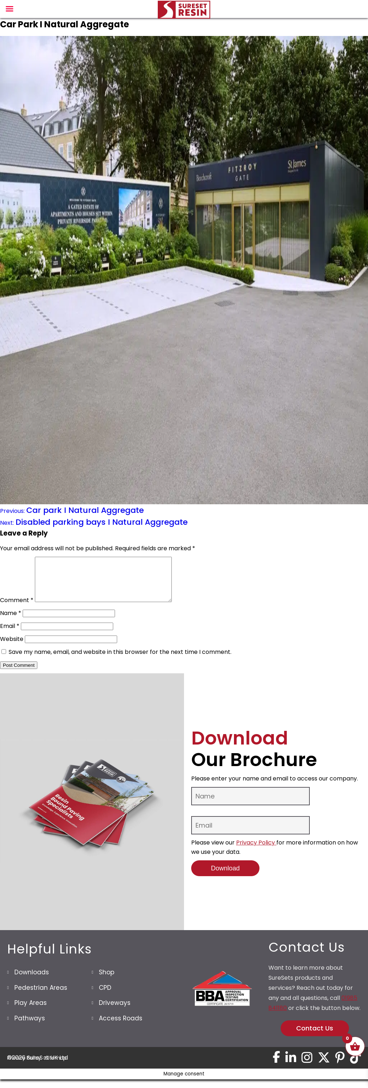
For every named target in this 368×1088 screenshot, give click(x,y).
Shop (106, 981)
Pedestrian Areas (40, 996)
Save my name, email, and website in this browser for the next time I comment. (120, 660)
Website (11, 647)
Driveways (114, 1011)
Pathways (29, 1027)
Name (10, 622)
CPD (105, 996)
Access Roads (120, 1027)
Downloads (31, 981)
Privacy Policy (256, 851)
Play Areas (30, 1011)
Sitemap (55, 1066)
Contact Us (314, 1036)
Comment (16, 609)
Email (9, 635)
